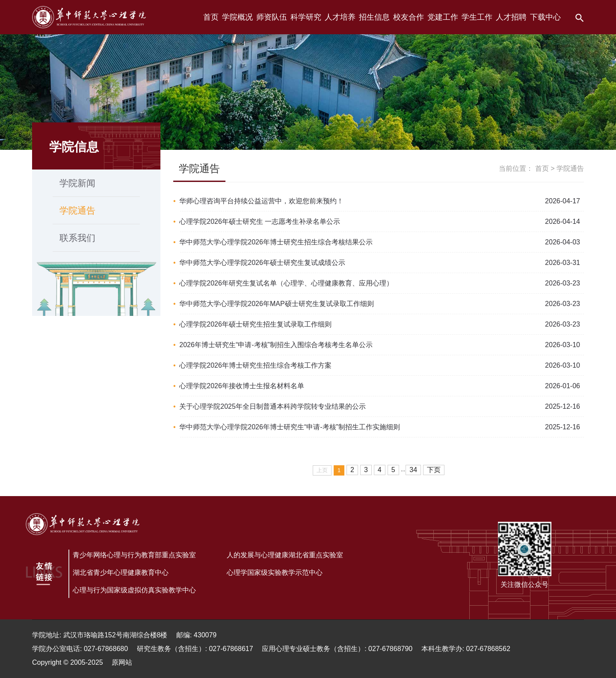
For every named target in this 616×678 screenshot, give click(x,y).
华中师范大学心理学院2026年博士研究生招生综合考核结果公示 (276, 242)
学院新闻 (77, 183)
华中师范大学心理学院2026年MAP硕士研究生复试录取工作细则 (276, 303)
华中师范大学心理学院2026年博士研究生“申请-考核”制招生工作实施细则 (289, 427)
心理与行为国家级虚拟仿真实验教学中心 (134, 590)
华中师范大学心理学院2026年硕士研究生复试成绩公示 (262, 262)
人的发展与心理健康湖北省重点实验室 (285, 555)
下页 (434, 469)
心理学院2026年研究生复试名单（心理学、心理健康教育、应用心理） (286, 283)
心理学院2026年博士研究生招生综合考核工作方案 (255, 365)
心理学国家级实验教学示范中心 (275, 572)
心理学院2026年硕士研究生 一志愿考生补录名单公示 (259, 221)
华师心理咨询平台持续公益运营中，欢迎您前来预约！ (261, 201)
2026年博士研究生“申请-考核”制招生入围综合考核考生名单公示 (276, 344)
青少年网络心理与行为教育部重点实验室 (134, 555)
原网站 (122, 662)
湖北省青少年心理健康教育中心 (121, 572)
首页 (542, 168)
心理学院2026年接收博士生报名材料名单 (241, 386)
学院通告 (77, 210)
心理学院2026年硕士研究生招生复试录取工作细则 (255, 324)
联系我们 (77, 238)
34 (413, 469)
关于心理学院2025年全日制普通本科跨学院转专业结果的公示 (272, 406)
